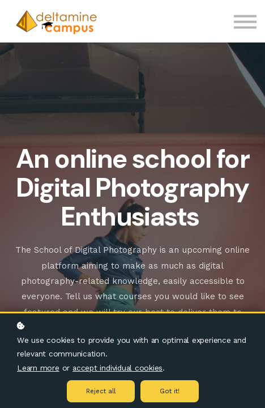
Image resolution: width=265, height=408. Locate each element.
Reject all (101, 391)
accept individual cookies (117, 367)
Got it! (169, 391)
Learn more (38, 367)
